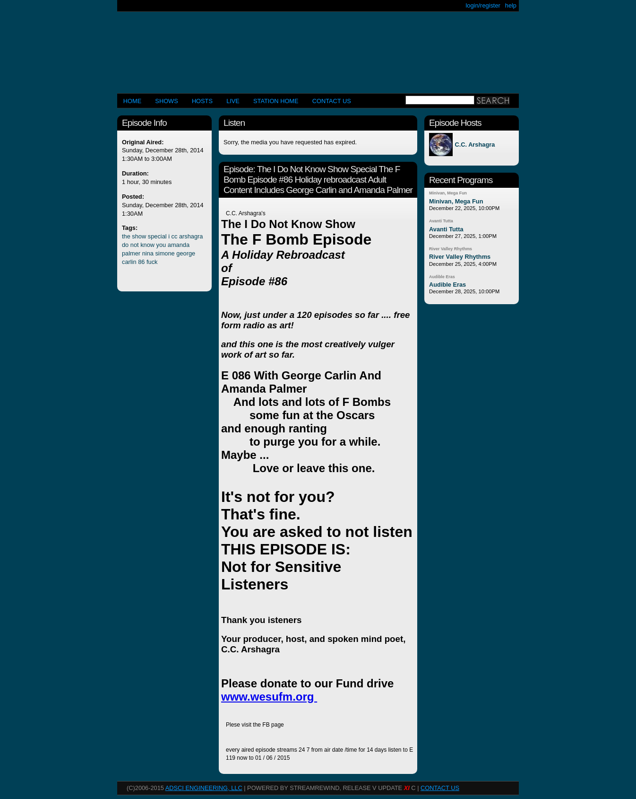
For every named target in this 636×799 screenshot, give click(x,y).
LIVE (233, 101)
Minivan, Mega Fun (448, 193)
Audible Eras (442, 276)
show (139, 236)
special (157, 236)
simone (164, 253)
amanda (178, 244)
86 (141, 261)
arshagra (191, 236)
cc (175, 236)
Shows (166, 101)
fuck (151, 261)
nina (148, 253)
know (147, 244)
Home (132, 101)
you (161, 244)
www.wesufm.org (269, 696)
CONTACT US (331, 101)
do (125, 244)
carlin (129, 261)
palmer (131, 253)
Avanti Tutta (441, 221)
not (134, 244)
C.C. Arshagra (475, 144)
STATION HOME (276, 101)
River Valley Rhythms (450, 248)
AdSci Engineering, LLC (203, 787)
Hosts (202, 101)
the (126, 236)
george (185, 253)
